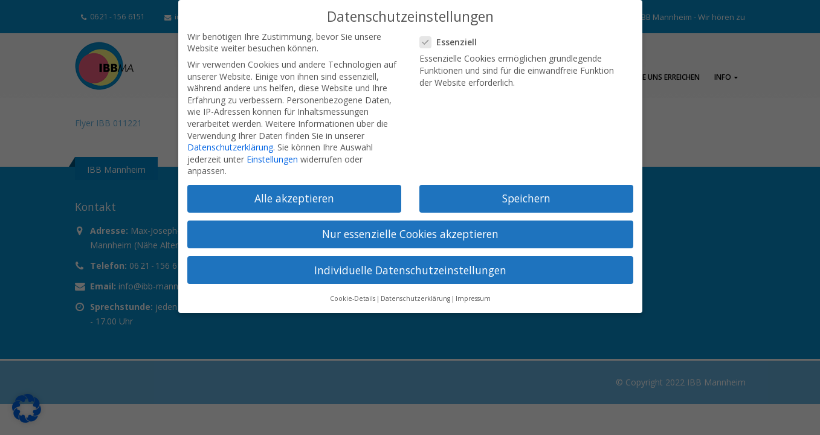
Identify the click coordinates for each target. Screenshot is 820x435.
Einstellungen (272, 159)
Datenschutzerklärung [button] (415, 298)
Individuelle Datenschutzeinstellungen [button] (410, 270)
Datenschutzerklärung (230, 147)
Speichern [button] (526, 198)
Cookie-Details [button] (352, 298)
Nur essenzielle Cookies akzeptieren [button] (410, 234)
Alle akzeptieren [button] (294, 198)
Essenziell (452, 42)
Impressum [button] (473, 298)
